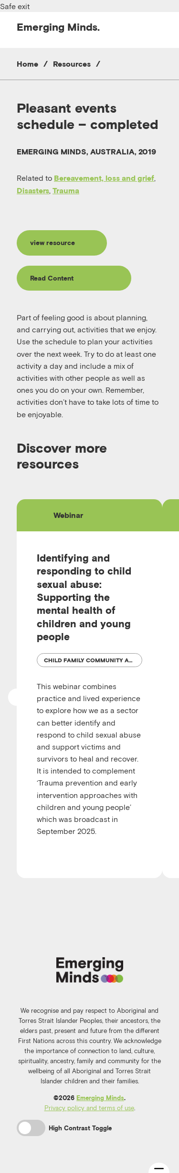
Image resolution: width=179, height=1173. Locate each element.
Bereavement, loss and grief (104, 178)
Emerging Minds (100, 1098)
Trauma (66, 190)
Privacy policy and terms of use (89, 1108)
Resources (72, 63)
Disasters (33, 190)
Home (27, 63)
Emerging (58, 27)
